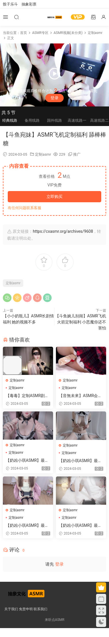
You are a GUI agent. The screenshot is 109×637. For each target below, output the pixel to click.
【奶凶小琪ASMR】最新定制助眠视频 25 (27, 460)
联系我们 (40, 609)
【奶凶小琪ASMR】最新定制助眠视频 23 (27, 525)
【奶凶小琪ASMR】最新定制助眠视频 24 (80, 461)
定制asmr (43, 154)
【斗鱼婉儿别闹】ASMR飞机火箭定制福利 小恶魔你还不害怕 (80, 322)
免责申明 (26, 609)
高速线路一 (77, 120)
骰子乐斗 (10, 4)
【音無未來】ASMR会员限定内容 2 (80, 395)
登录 (54, 98)
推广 (77, 154)
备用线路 (32, 120)
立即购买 (54, 196)
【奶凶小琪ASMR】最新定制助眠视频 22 (80, 525)
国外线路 (54, 120)
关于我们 (11, 609)
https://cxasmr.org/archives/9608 (63, 231)
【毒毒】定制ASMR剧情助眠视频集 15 (27, 395)
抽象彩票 (29, 4)
